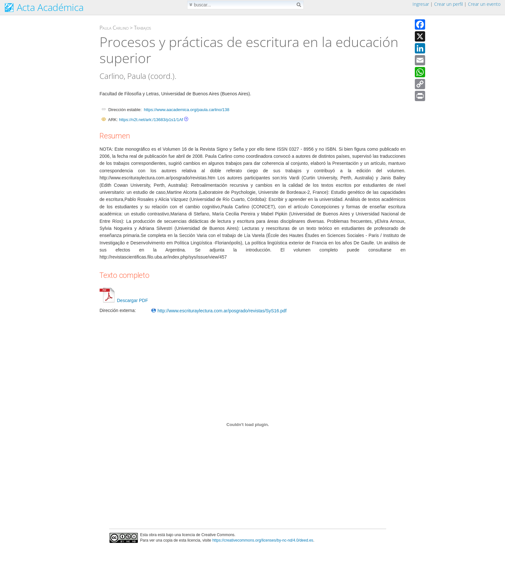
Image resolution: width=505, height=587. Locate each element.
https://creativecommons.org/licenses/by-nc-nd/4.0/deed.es (262, 540)
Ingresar (421, 4)
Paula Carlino (114, 27)
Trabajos (142, 27)
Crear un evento (484, 4)
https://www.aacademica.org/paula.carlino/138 (186, 109)
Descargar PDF (124, 300)
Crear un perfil (448, 4)
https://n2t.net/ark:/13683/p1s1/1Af (151, 119)
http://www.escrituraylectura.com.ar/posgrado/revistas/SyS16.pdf (219, 310)
